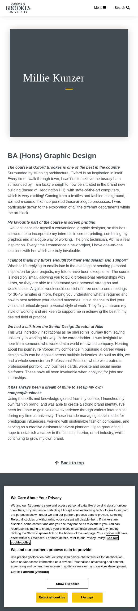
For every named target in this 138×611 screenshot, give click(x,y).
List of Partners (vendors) (30, 572)
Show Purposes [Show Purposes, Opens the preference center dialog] (67, 584)
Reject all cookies (52, 597)
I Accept (87, 597)
